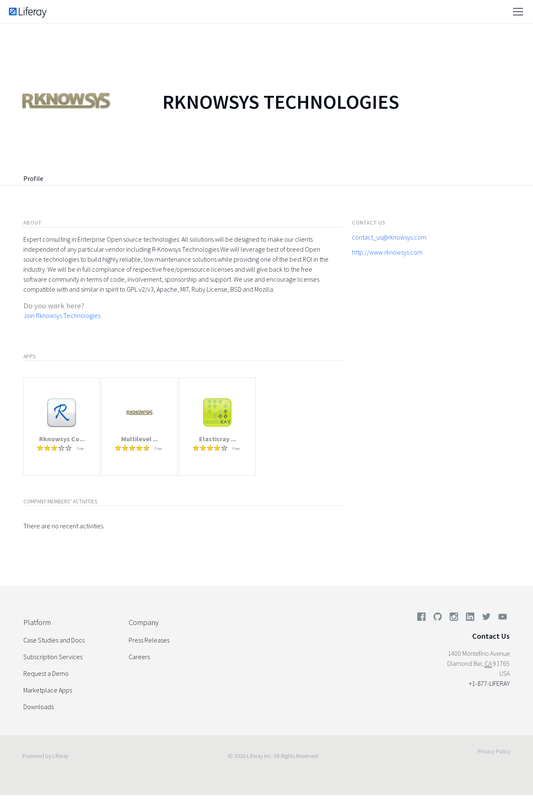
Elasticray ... (217, 439)
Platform (37, 622)
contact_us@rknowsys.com (389, 237)
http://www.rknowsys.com (387, 252)
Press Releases (149, 640)
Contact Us (491, 636)
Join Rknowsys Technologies (61, 315)
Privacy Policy (494, 751)
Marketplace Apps (47, 690)
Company (144, 622)
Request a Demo (46, 673)
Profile (33, 178)
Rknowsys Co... (62, 439)
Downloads (38, 706)
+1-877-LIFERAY (489, 683)
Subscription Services (52, 656)
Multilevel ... (139, 439)
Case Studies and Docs (54, 640)
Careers (139, 656)
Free (80, 448)
